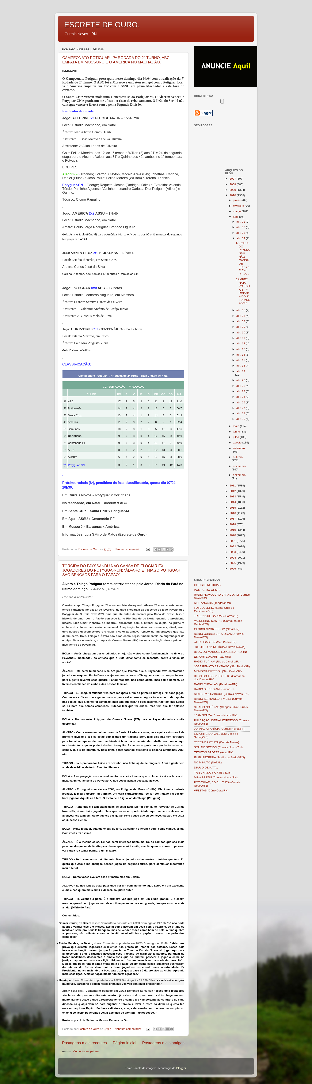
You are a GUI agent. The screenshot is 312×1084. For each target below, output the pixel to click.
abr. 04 (241, 238)
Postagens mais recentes (84, 1043)
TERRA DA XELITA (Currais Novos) (216, 742)
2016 (233, 513)
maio (236, 426)
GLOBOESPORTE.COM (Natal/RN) (216, 629)
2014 (233, 502)
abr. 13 (241, 349)
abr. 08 (241, 321)
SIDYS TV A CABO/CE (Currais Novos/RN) (221, 694)
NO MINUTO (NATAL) (208, 762)
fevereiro (239, 205)
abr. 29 (241, 413)
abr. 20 (241, 380)
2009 (233, 189)
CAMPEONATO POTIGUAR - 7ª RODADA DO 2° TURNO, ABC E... (243, 291)
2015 (233, 507)
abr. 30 (241, 418)
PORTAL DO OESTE (207, 589)
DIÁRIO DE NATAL (206, 767)
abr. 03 (241, 232)
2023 (233, 551)
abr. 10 (241, 332)
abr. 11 (241, 338)
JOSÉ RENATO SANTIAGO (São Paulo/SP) (222, 666)
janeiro (237, 200)
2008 (233, 184)
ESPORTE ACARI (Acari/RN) (212, 656)
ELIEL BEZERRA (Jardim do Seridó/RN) (219, 757)
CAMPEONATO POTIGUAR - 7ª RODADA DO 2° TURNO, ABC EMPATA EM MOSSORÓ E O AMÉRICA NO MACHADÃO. (116, 60)
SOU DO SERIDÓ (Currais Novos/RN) (218, 747)
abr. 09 (241, 326)
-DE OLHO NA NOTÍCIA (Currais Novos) (219, 647)
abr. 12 (241, 343)
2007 (233, 178)
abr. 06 (241, 315)
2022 (233, 546)
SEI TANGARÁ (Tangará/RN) (212, 602)
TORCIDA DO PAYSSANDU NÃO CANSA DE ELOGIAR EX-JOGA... (243, 258)
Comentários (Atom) (86, 1051)
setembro (239, 448)
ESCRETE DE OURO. (102, 24)
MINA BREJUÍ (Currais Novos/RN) (215, 777)
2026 (233, 568)
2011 (233, 485)
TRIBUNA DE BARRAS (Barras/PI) (216, 616)
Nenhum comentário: (128, 549)
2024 (233, 557)
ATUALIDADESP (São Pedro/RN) (215, 642)
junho (237, 431)
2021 (233, 541)
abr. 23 (241, 391)
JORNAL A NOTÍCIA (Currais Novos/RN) (219, 728)
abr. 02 (241, 227)
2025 (233, 563)
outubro (238, 457)
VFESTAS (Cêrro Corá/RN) (211, 790)
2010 (233, 195)
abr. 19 (240, 371)
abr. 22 (241, 385)
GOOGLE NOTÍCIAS (207, 585)
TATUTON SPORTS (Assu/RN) (213, 752)
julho (236, 437)
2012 (233, 491)
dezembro (239, 475)
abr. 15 (241, 354)
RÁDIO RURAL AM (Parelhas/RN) (215, 684)
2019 (233, 529)
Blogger (181, 1068)
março (237, 211)
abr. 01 (241, 221)
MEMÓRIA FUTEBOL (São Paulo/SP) (218, 671)
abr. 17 (241, 360)
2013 (233, 496)
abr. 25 (241, 396)
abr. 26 (241, 402)
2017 (233, 518)
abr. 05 (241, 310)
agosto (237, 442)
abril (236, 216)
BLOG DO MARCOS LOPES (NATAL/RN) (220, 651)
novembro (239, 466)
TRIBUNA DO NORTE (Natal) (213, 772)
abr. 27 (241, 408)
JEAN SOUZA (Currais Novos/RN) (215, 715)
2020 (233, 535)
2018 (233, 524)
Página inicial (124, 1043)
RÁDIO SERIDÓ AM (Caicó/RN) (214, 689)
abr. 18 (241, 365)
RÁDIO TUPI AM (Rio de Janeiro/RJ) (217, 661)
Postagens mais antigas (163, 1043)
